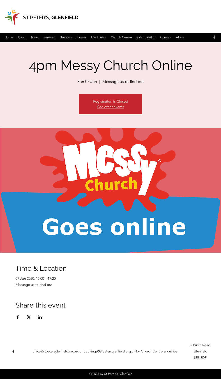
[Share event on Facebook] (18, 317)
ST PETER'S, (37, 17)
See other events (110, 107)
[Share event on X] (29, 317)
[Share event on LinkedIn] (40, 317)
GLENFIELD (64, 17)
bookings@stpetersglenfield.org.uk (109, 351)
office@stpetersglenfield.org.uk (55, 351)
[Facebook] (214, 37)
